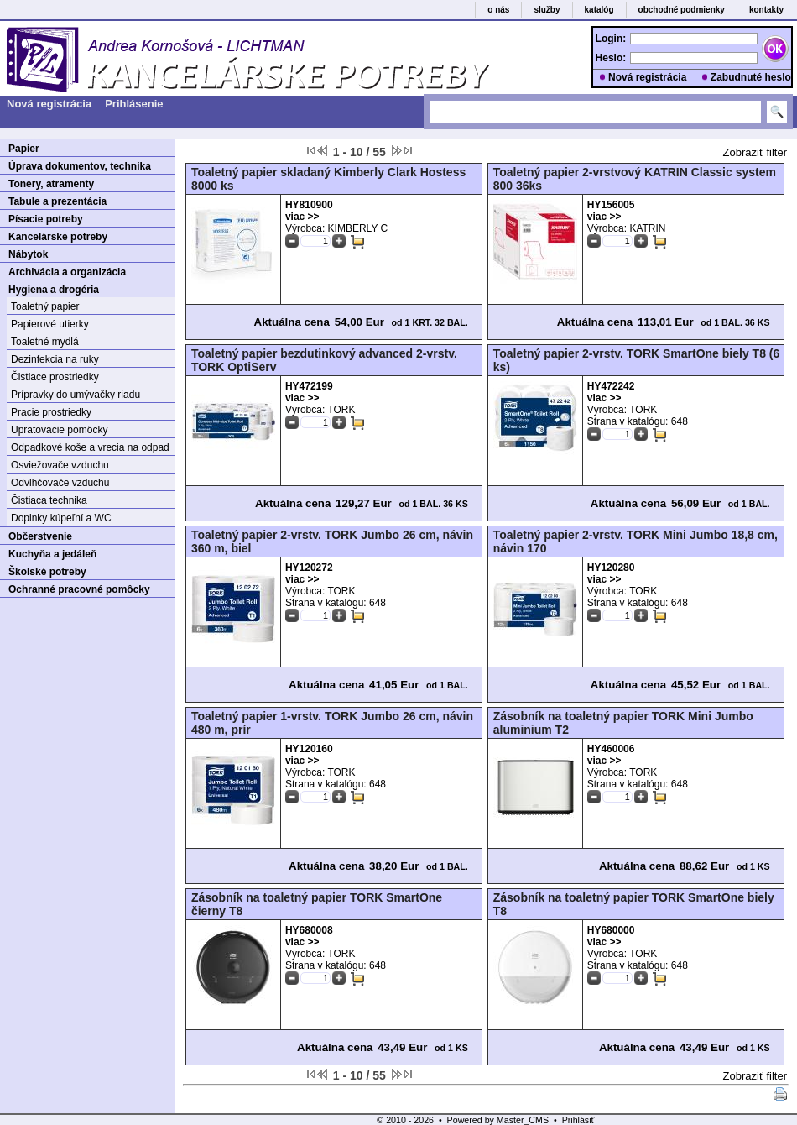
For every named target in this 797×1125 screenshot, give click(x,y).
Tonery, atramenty (51, 184)
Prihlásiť (578, 1120)
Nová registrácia (647, 77)
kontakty (766, 9)
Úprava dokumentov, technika (79, 166)
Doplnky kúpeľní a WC (61, 518)
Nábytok (28, 254)
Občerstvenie (40, 536)
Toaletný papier (45, 306)
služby (547, 9)
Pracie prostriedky (51, 412)
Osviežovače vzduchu (60, 465)
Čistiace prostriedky (55, 377)
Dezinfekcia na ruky (55, 359)
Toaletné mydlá (45, 342)
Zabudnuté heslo (751, 77)
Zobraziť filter (755, 152)
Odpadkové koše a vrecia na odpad (90, 447)
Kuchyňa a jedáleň (52, 554)
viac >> (302, 216)
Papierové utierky (50, 324)
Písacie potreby (45, 219)
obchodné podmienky (681, 9)
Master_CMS (523, 1120)
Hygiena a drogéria (53, 290)
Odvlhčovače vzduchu (60, 483)
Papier (23, 148)
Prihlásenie (134, 103)
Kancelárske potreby (57, 237)
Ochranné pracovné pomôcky (79, 589)
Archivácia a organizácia (67, 272)
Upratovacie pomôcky (59, 430)
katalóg (599, 9)
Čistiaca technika (49, 500)
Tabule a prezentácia (57, 201)
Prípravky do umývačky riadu (75, 394)
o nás (498, 9)
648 (679, 421)
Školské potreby (47, 572)
